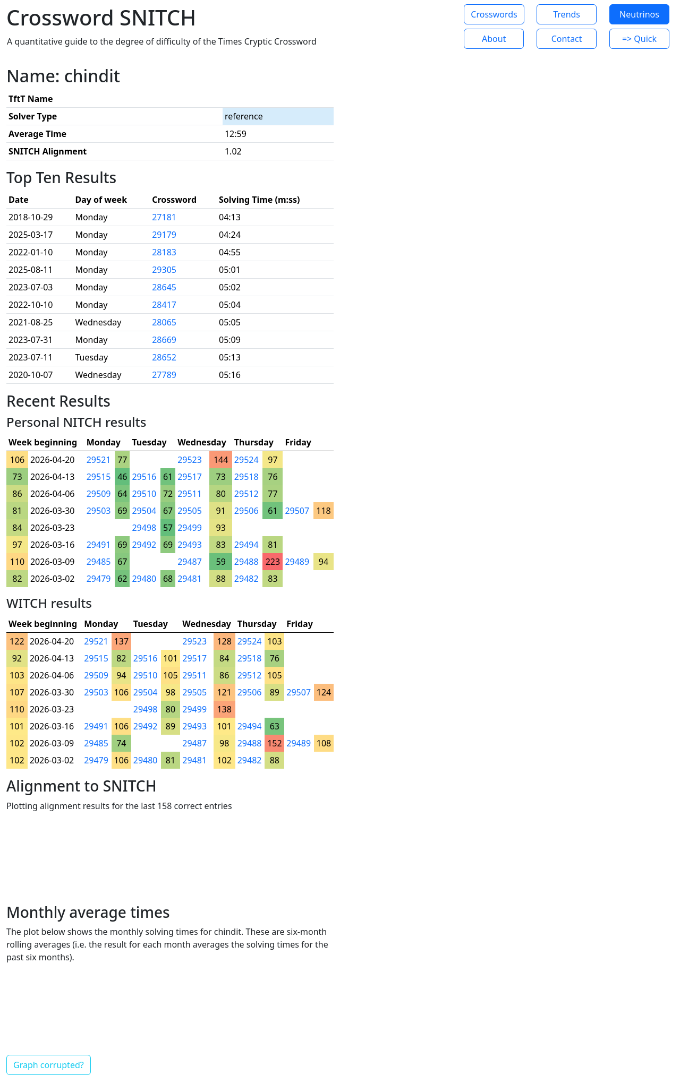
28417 (164, 305)
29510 (144, 494)
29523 (189, 460)
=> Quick (639, 39)
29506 (246, 511)
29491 (99, 545)
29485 (99, 561)
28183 (164, 252)
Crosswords (494, 14)
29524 (246, 460)
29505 (189, 511)
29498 (144, 528)
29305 (164, 270)
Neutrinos (639, 14)
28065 (164, 322)
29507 (297, 511)
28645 (164, 287)
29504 (144, 511)
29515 (99, 477)
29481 (189, 578)
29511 (189, 494)
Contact (566, 39)
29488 (246, 561)
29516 (144, 477)
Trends (566, 14)
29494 (246, 545)
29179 (164, 234)
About (494, 39)
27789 (164, 375)
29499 (189, 528)
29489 (297, 561)
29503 (99, 511)
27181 (164, 217)
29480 (144, 578)
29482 (246, 578)
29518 (246, 477)
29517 (189, 477)
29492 (144, 545)
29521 (99, 460)
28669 (164, 340)
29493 (189, 545)
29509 (99, 494)
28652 (164, 357)
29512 (246, 494)
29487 (189, 561)
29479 (99, 578)
